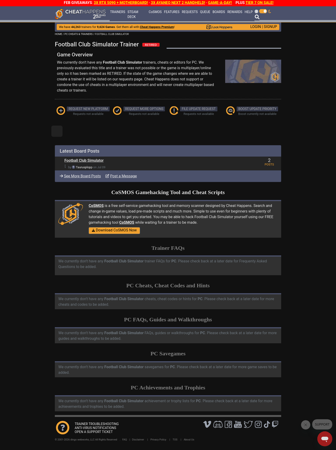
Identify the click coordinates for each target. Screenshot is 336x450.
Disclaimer (138, 439)
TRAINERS (117, 12)
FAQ (124, 439)
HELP (248, 12)
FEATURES (171, 12)
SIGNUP (270, 26)
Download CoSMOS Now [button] (114, 230)
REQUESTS (190, 12)
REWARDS (234, 12)
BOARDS (219, 12)
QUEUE (205, 12)
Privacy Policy (158, 439)
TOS (175, 439)
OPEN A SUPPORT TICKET (94, 432)
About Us (189, 439)
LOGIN (255, 26)
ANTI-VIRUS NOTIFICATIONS (95, 428)
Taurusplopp (84, 167)
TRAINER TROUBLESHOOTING (97, 424)
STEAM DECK (133, 14)
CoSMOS (155, 12)
